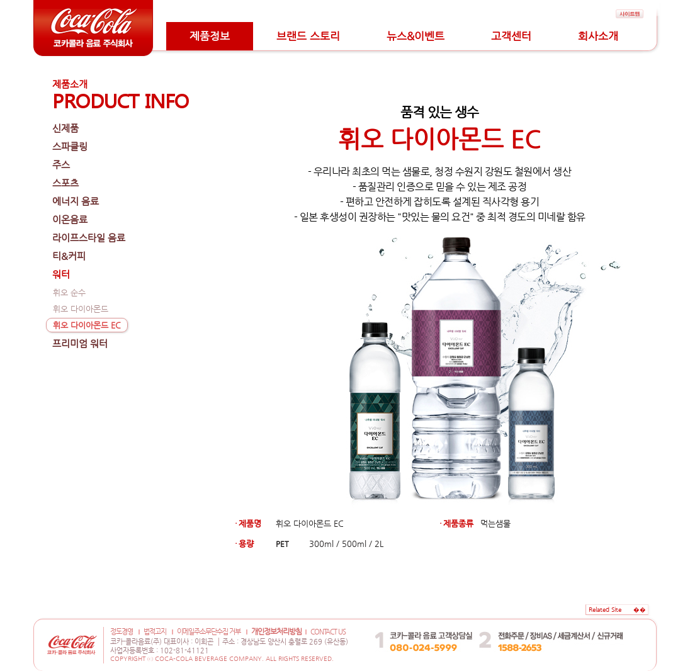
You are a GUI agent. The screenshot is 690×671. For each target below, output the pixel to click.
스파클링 (70, 146)
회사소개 (598, 36)
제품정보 (209, 36)
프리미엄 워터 (80, 343)
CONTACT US (328, 632)
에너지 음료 (75, 201)
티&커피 (69, 256)
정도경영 (121, 632)
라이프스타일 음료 (88, 237)
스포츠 (65, 183)
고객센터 (511, 36)
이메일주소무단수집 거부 (208, 632)
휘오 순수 (69, 292)
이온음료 (70, 219)
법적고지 (155, 632)
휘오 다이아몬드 (80, 308)
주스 (61, 164)
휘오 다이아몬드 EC (87, 325)
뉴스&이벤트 (415, 36)
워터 (61, 274)
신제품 (65, 128)
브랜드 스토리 (308, 36)
